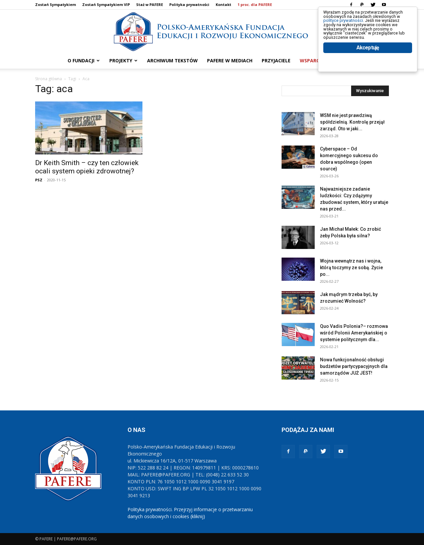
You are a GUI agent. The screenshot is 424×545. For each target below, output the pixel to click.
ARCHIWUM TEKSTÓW (172, 60)
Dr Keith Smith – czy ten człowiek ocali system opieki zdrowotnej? (86, 167)
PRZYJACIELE (276, 60)
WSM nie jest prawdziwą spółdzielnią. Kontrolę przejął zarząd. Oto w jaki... (352, 122)
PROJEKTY (123, 60)
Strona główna (48, 79)
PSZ (38, 179)
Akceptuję (367, 69)
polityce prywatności (351, 27)
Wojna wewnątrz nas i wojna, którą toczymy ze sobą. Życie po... (351, 267)
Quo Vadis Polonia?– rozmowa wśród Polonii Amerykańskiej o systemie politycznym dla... (354, 333)
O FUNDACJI (84, 60)
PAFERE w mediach (229, 60)
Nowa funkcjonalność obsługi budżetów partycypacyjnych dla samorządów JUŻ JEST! (354, 366)
